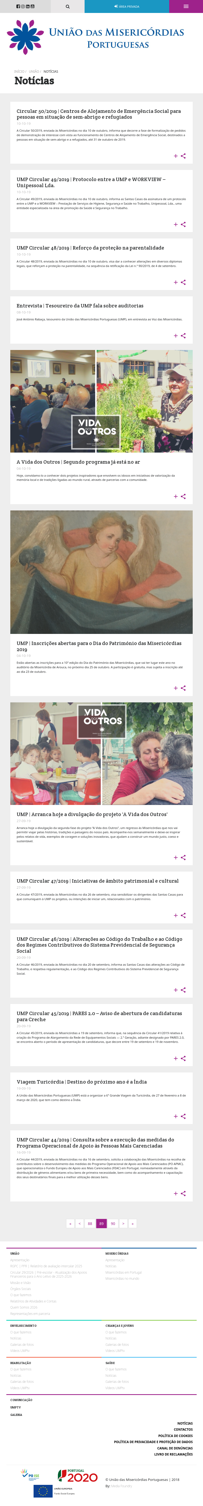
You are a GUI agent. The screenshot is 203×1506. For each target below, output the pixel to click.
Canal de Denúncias (175, 1448)
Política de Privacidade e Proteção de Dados (153, 1442)
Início (19, 71)
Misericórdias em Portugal (123, 1272)
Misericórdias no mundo (122, 1278)
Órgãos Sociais (20, 1289)
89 (101, 1223)
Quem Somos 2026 (23, 1307)
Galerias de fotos (22, 1344)
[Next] (70, 1223)
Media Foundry (121, 1486)
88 (90, 1223)
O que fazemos (20, 1295)
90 (113, 1223)
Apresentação (19, 1260)
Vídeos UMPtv (20, 1350)
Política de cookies (175, 1436)
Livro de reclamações (173, 1454)
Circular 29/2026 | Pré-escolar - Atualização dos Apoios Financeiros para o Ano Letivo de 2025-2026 (48, 1274)
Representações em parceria (30, 1313)
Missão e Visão (20, 1283)
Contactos (183, 1429)
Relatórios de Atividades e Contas (33, 1301)
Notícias (51, 71)
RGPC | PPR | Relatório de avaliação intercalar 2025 (46, 1266)
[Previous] (79, 1223)
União (34, 71)
